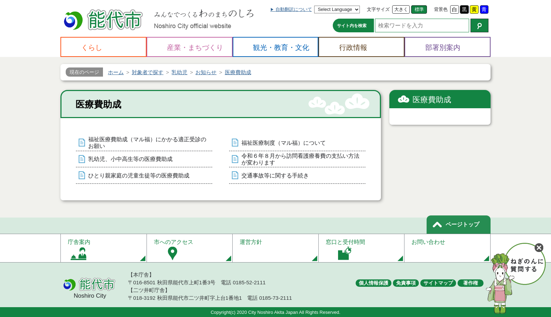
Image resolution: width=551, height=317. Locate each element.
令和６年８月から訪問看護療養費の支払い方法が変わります (300, 159)
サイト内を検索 (352, 25)
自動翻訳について (294, 9)
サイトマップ (438, 283)
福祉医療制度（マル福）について (283, 143)
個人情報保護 (373, 283)
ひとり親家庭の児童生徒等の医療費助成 (138, 176)
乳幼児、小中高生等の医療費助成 (130, 159)
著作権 (470, 283)
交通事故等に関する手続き (275, 176)
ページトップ (462, 224)
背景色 (441, 9)
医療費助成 (432, 99)
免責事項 (406, 283)
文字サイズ (378, 9)
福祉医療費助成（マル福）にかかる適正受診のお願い (147, 142)
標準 (419, 9)
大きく (401, 9)
